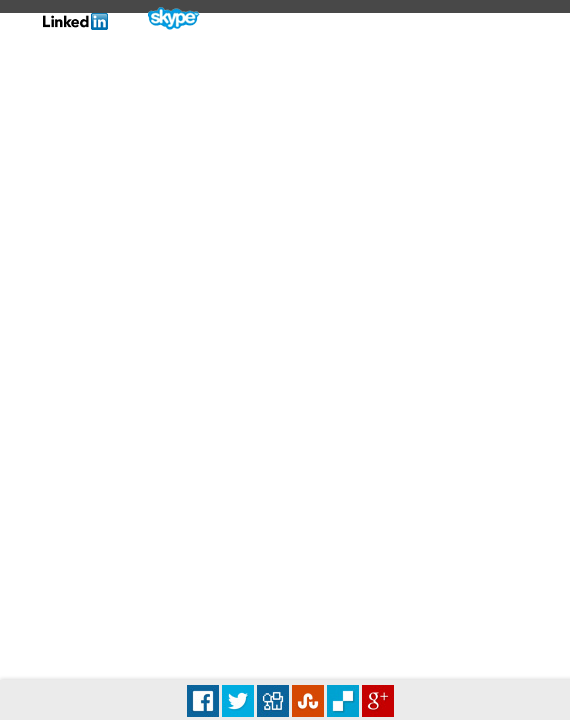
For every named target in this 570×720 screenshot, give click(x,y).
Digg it (273, 701)
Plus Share (378, 701)
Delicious (343, 701)
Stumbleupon (308, 701)
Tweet (238, 701)
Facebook (203, 701)
